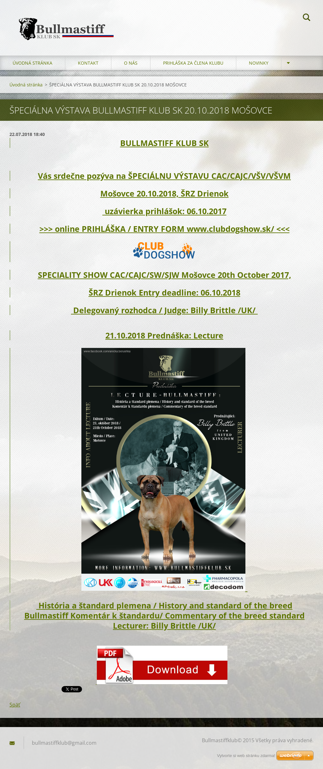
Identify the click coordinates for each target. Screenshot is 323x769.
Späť (14, 704)
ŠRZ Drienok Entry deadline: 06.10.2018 (164, 292)
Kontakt (88, 63)
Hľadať (306, 18)
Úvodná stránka (32, 63)
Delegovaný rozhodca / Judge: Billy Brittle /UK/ (164, 310)
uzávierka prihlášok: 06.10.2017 (164, 211)
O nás (131, 63)
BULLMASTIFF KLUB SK (164, 143)
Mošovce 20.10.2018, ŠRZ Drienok (164, 193)
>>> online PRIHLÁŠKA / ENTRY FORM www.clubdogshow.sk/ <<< (164, 228)
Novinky (258, 63)
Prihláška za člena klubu (193, 63)
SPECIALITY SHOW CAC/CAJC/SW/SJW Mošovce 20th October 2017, (164, 274)
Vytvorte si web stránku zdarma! (246, 755)
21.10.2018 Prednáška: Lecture (164, 335)
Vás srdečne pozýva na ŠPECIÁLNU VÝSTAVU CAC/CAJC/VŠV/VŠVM (164, 175)
